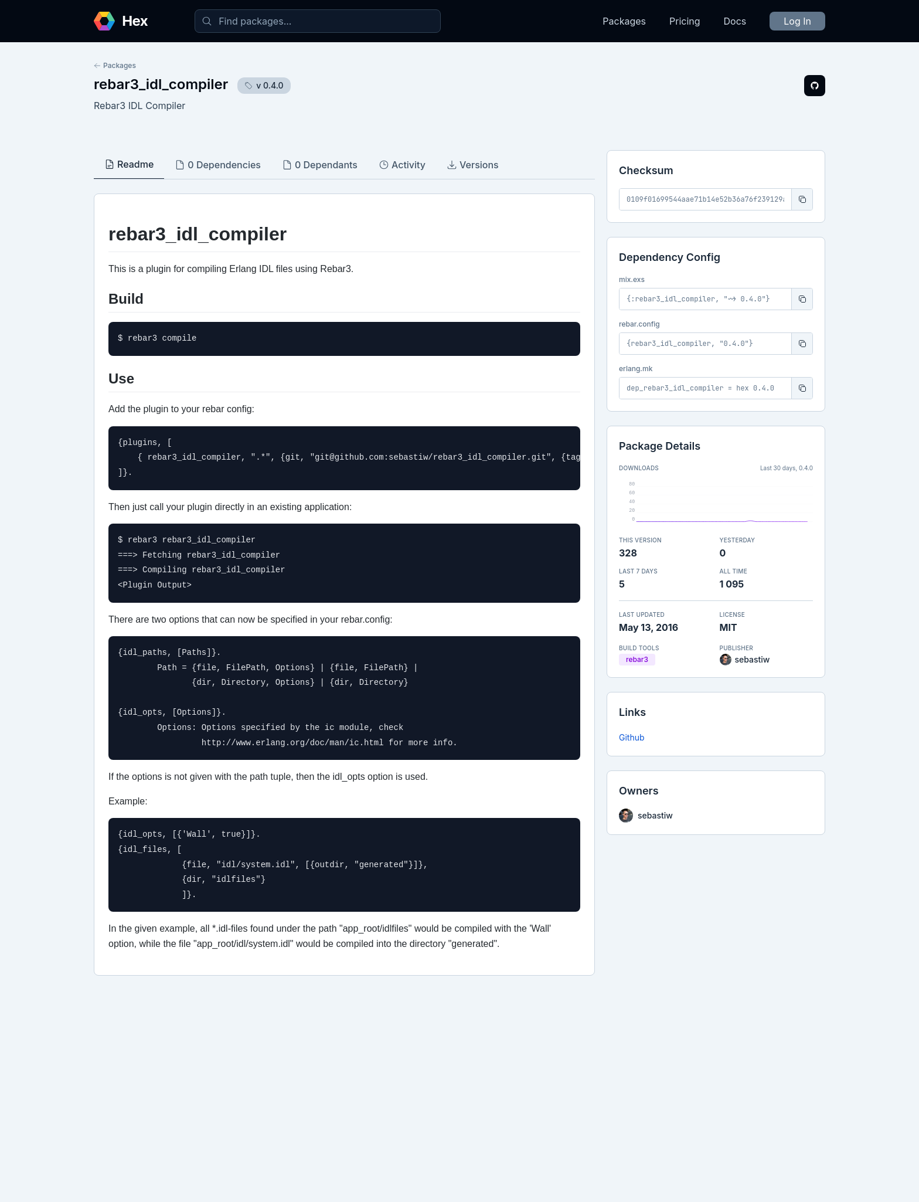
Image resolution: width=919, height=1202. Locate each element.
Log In (797, 21)
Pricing (684, 21)
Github (632, 737)
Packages (624, 21)
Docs (735, 21)
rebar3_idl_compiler (161, 84)
